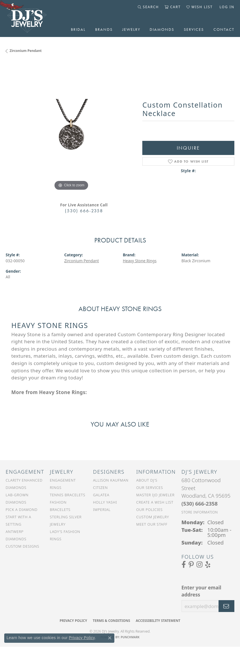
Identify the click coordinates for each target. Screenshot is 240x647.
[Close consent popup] (110, 638)
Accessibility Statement (158, 620)
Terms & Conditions (111, 620)
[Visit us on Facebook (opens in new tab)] (184, 564)
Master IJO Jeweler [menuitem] (155, 494)
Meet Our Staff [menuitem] (151, 524)
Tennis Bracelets (67, 494)
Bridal (78, 29)
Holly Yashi (105, 502)
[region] (71, 126)
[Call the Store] (200, 503)
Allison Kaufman (111, 480)
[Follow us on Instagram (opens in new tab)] (199, 564)
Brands (104, 29)
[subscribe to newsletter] (226, 606)
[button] (148, 7)
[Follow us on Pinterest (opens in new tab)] (191, 564)
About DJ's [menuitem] (146, 480)
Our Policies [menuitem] (149, 509)
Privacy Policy (73, 620)
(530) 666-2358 (84, 211)
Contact (223, 29)
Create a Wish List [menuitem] (154, 502)
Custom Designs (22, 546)
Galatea (101, 494)
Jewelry (131, 29)
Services (194, 29)
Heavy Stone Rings (139, 260)
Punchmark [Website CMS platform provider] (130, 637)
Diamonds (162, 29)
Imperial (102, 509)
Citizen (100, 487)
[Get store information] (200, 512)
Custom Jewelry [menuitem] (152, 516)
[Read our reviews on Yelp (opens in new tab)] (207, 564)
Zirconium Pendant (26, 50)
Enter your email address (201, 591)
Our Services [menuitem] (149, 487)
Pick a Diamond (22, 509)
